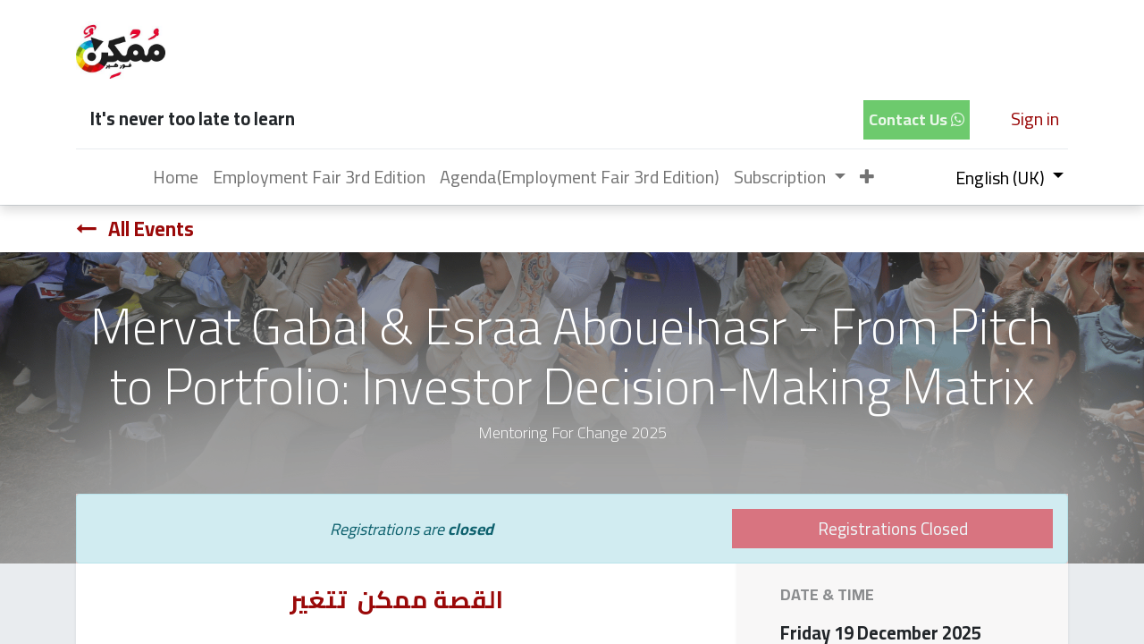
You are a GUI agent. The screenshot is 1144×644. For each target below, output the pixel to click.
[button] (867, 177)
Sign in (1035, 118)
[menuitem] (176, 177)
